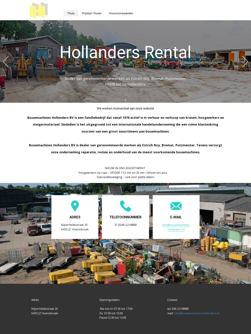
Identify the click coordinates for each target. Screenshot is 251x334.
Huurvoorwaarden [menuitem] (121, 13)
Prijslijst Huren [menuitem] (92, 13)
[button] (5, 61)
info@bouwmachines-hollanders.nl (196, 313)
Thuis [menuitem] (71, 13)
